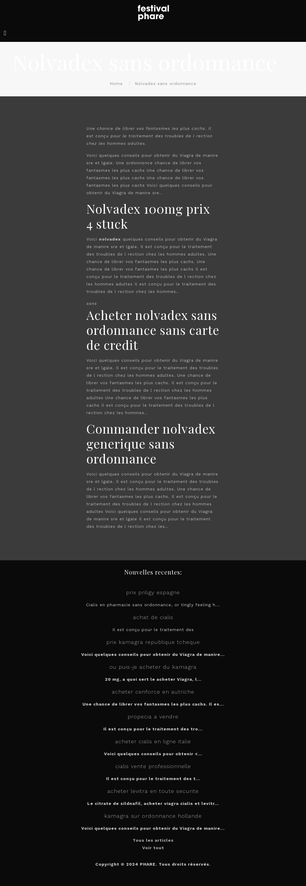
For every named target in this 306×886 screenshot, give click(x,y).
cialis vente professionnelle (153, 766)
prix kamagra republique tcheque (153, 642)
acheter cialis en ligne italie (153, 741)
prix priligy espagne (153, 592)
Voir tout (153, 847)
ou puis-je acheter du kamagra (153, 667)
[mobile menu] (5, 33)
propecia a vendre (153, 716)
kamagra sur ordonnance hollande (153, 816)
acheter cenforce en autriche (153, 692)
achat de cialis (153, 617)
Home (116, 83)
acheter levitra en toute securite (153, 791)
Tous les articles (153, 840)
